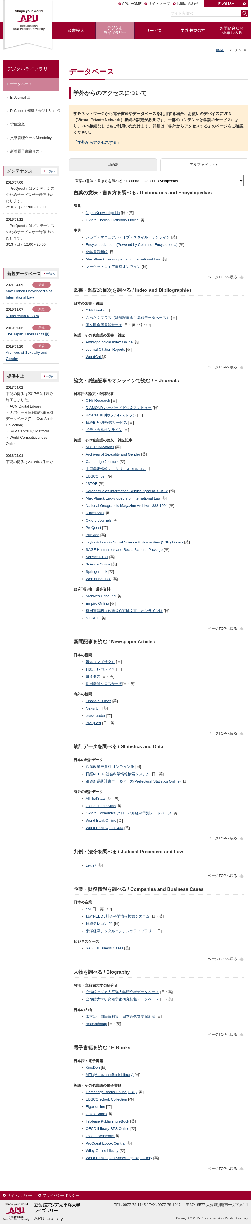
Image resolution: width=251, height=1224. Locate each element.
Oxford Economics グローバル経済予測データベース (129, 813)
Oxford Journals (99, 520)
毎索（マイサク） (100, 662)
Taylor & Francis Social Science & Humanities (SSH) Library (134, 542)
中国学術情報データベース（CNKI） (116, 469)
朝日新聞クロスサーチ (104, 684)
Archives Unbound (101, 596)
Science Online (98, 564)
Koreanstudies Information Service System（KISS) (127, 491)
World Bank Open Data (104, 828)
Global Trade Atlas (101, 806)
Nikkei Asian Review (22, 316)
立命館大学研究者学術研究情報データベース (122, 999)
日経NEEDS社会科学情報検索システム (118, 774)
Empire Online (97, 603)
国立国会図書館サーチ (104, 325)
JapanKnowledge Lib (103, 213)
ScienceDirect (97, 557)
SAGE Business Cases (104, 948)
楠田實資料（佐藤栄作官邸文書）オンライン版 (124, 611)
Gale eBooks (96, 1114)
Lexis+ (91, 865)
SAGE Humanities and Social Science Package (124, 549)
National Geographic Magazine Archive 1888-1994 (127, 505)
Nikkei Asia (95, 513)
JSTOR (92, 483)
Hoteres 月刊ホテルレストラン (111, 415)
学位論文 (17, 124)
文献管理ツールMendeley (31, 138)
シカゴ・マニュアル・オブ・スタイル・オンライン (128, 237)
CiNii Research (98, 400)
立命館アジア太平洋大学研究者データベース (122, 992)
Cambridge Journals (102, 461)
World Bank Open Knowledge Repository (119, 1158)
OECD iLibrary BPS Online (108, 1128)
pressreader (95, 715)
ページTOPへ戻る (222, 277)
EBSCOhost (95, 476)
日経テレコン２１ (100, 669)
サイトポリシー (20, 1195)
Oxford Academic (100, 1136)
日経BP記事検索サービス (106, 422)
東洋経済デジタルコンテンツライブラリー (120, 931)
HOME (220, 50)
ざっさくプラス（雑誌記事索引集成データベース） (128, 317)
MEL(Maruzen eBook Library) (110, 1075)
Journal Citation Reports (106, 349)
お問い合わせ (188, 3)
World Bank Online (101, 820)
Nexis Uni (94, 708)
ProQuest (93, 527)
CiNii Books (95, 310)
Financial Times (98, 701)
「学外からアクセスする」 (97, 142)
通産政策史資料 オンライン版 (110, 767)
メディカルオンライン (104, 430)
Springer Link (96, 571)
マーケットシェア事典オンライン (113, 266)
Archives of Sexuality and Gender (113, 454)
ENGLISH (226, 3)
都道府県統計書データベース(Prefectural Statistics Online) (133, 781)
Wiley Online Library (102, 1150)
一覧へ (50, 171)
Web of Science (98, 579)
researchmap (96, 1024)
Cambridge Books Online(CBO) (111, 1092)
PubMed (92, 535)
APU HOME (132, 3)
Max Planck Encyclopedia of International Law (123, 259)
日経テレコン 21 (99, 924)
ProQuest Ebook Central (106, 1143)
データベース (21, 84)
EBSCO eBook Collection (106, 1099)
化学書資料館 (97, 252)
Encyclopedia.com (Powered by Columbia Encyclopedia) (132, 244)
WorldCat (94, 357)
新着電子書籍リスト (26, 151)
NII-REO (93, 618)
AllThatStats (95, 798)
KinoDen (93, 1067)
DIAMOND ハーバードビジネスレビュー (119, 408)
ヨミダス (93, 676)
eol (88, 909)
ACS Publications (100, 447)
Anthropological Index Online (109, 342)
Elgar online (95, 1106)
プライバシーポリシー (61, 1195)
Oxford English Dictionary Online (112, 220)
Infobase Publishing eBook (107, 1121)
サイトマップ (159, 3)
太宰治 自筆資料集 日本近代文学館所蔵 (120, 1016)
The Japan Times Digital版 (27, 334)
